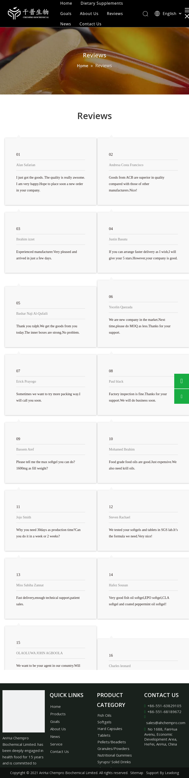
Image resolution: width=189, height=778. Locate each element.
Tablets (103, 735)
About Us (89, 13)
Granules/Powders (113, 748)
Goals (66, 13)
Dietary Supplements (101, 3)
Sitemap (136, 772)
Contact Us (90, 24)
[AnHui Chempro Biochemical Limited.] (23, 711)
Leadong (172, 772)
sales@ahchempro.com (165, 722)
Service (56, 744)
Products (58, 713)
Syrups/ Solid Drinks (114, 761)
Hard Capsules (109, 728)
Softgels (104, 721)
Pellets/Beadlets (111, 741)
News (65, 24)
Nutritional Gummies (114, 755)
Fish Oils (104, 715)
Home (66, 3)
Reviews (115, 13)
